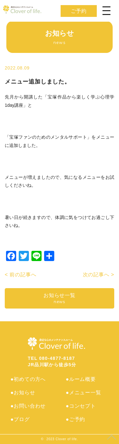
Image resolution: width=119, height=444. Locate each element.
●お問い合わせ (28, 406)
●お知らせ (22, 392)
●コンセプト (81, 406)
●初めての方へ (28, 379)
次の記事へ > (98, 274)
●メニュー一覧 (83, 392)
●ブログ (20, 419)
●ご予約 (75, 419)
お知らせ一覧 (59, 298)
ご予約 (79, 11)
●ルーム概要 (81, 379)
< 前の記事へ (20, 274)
